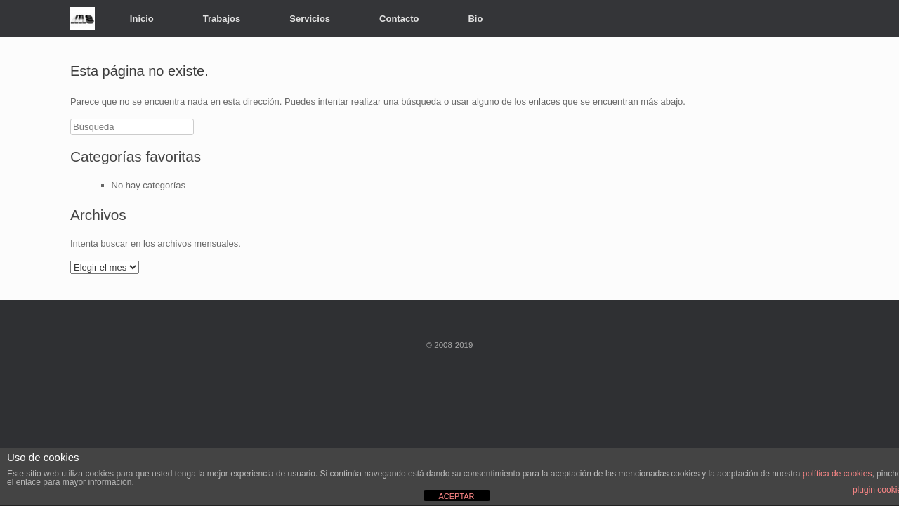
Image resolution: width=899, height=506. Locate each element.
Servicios (309, 18)
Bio (475, 18)
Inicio (142, 18)
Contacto (399, 18)
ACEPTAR (456, 496)
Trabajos (221, 18)
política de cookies (837, 474)
